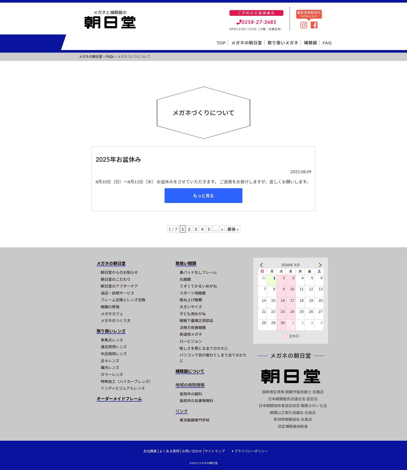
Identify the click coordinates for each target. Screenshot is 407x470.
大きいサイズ (191, 307)
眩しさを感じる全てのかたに (204, 348)
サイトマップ (215, 451)
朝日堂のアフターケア (119, 286)
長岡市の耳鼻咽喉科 (196, 400)
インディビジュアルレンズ (123, 388)
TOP (221, 42)
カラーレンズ (112, 374)
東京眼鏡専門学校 (194, 420)
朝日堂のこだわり (116, 279)
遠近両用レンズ (114, 347)
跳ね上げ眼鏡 (191, 300)
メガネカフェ (112, 314)
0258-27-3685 (256, 22)
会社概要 (150, 451)
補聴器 (310, 42)
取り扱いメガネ (283, 42)
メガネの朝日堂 (246, 42)
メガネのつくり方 (116, 320)
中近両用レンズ (114, 354)
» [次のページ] (222, 229)
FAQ (327, 42)
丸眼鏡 (185, 279)
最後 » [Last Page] (233, 229)
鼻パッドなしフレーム (198, 272)
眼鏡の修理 (110, 307)
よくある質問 (169, 451)
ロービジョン (191, 341)
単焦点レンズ (112, 340)
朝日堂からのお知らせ (119, 272)
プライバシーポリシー (251, 451)
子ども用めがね (193, 314)
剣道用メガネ (191, 334)
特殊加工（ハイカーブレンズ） (127, 381)
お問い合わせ (192, 451)
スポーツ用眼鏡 (193, 293)
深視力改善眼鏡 (193, 327)
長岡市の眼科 (191, 394)
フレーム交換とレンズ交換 (123, 300)
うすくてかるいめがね (198, 286)
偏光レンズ (110, 367)
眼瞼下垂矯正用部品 (196, 320)
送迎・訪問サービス (117, 293)
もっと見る (203, 195)
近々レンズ (110, 361)
